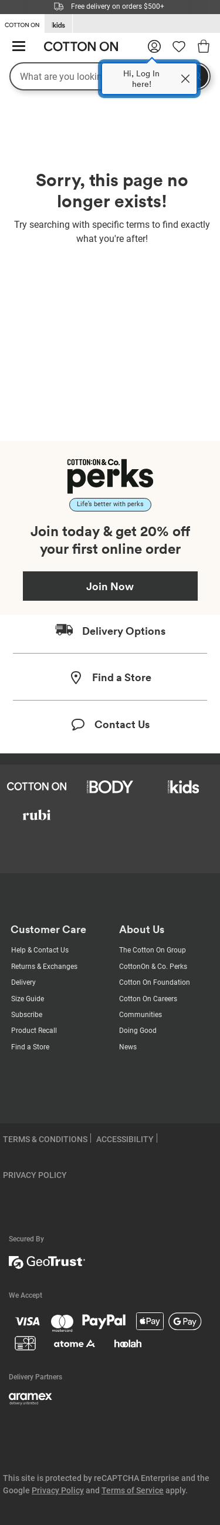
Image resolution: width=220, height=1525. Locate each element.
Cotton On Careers (148, 999)
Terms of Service (132, 1490)
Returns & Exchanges (44, 966)
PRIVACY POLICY (35, 1175)
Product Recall (34, 1030)
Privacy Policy (58, 1490)
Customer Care (48, 929)
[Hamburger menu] (19, 47)
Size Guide (27, 999)
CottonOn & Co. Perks (153, 966)
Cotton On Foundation (154, 982)
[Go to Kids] (58, 23)
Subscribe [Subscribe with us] (26, 1015)
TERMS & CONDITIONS (45, 1139)
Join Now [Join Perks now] (110, 586)
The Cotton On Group (152, 950)
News (128, 1047)
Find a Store (30, 1047)
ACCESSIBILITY (125, 1139)
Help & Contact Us (40, 950)
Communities (140, 1015)
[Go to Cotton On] (22, 23)
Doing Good (138, 1030)
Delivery (23, 982)
